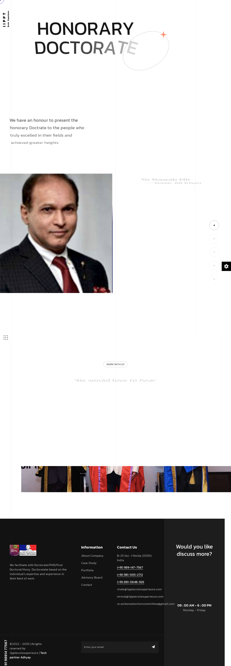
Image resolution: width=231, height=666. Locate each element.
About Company (92, 555)
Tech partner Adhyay (28, 655)
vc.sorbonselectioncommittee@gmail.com (146, 603)
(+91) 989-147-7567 (130, 567)
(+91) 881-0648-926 (130, 582)
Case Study (89, 563)
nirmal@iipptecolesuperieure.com (140, 596)
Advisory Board (91, 577)
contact (86, 584)
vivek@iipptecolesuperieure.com (139, 589)
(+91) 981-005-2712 (130, 574)
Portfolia (87, 570)
